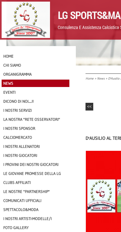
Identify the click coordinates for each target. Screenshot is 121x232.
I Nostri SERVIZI (17, 110)
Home (90, 78)
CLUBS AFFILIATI (17, 182)
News (101, 78)
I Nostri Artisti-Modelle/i (27, 218)
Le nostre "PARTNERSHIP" (26, 191)
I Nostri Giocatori (20, 155)
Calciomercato (17, 137)
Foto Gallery (16, 227)
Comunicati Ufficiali (22, 200)
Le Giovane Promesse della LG (32, 173)
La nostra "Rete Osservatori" (31, 119)
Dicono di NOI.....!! (18, 101)
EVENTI (9, 92)
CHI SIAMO (12, 65)
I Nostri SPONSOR (19, 128)
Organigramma (17, 74)
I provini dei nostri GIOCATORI (30, 164)
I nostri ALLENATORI (21, 146)
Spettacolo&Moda (20, 209)
